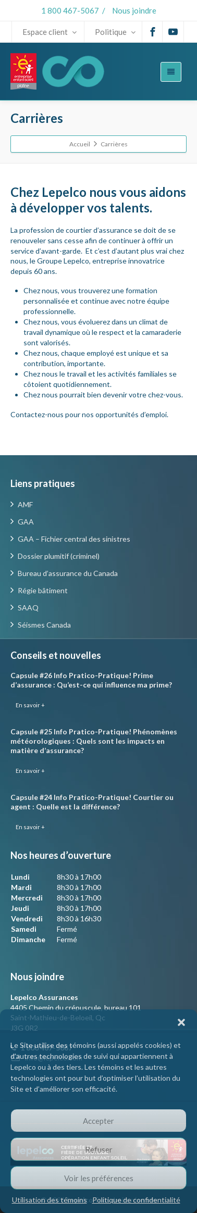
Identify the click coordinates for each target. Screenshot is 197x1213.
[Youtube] (173, 31)
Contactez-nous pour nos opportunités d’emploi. (89, 414)
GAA (26, 521)
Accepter (98, 1121)
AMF (25, 504)
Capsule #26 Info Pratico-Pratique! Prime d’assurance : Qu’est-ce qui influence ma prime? (91, 680)
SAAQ (28, 607)
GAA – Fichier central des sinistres (74, 538)
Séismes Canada (44, 624)
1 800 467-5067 (70, 10)
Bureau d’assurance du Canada (68, 573)
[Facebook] (152, 31)
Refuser (99, 1149)
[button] (181, 1022)
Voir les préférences (98, 1178)
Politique (115, 31)
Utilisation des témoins (49, 1199)
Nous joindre (134, 10)
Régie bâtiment (43, 590)
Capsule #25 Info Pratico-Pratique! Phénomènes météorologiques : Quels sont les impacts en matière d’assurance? (93, 741)
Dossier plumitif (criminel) (59, 556)
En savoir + (30, 705)
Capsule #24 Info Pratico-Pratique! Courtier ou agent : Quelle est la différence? (92, 802)
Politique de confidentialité (136, 1199)
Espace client (49, 31)
